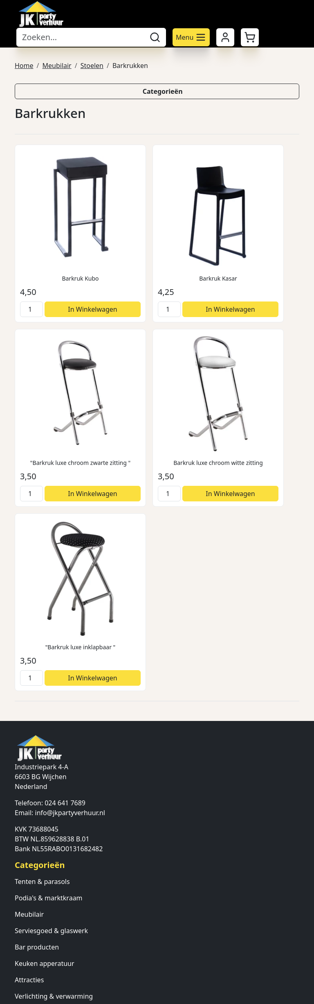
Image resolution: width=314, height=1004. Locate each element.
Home (24, 64)
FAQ (21, 934)
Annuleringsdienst (43, 849)
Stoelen (92, 64)
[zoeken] (155, 37)
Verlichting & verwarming (54, 747)
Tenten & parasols (42, 633)
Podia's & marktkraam (49, 649)
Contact (26, 902)
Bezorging (30, 816)
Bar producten (37, 698)
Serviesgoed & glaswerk (51, 682)
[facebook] (21, 963)
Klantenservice (37, 918)
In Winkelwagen (68, 277)
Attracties (29, 731)
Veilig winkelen (38, 833)
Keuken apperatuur (44, 715)
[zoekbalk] (80, 37)
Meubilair (56, 64)
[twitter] (40, 963)
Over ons (29, 885)
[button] (250, 37)
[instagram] (60, 963)
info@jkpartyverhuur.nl (70, 564)
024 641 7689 (65, 554)
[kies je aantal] (27, 278)
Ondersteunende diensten (55, 764)
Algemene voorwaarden (51, 800)
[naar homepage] (40, 14)
